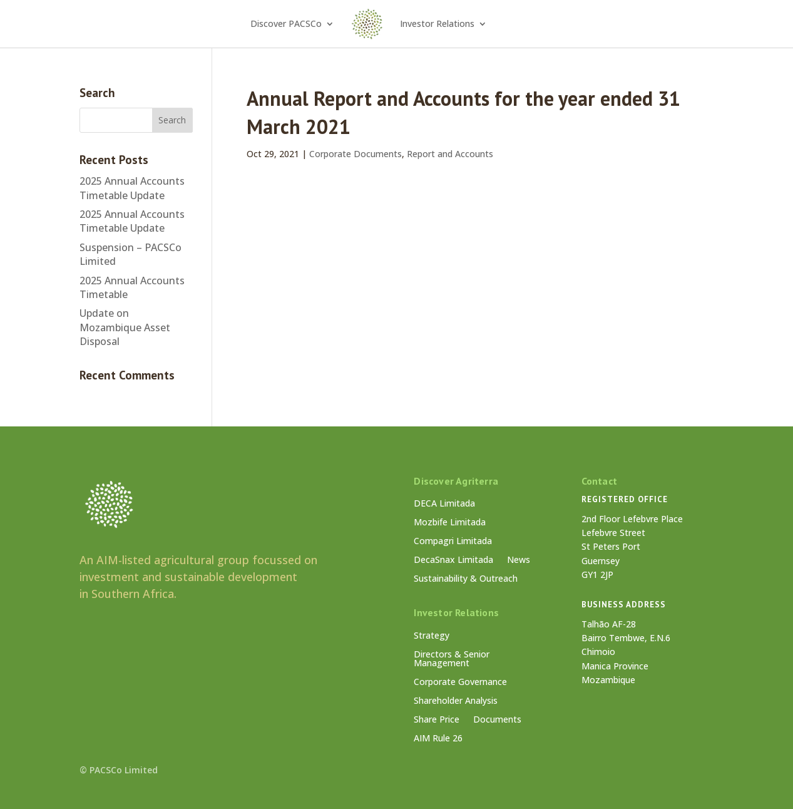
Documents (497, 720)
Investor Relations (437, 23)
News (518, 560)
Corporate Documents (355, 154)
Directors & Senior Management (451, 659)
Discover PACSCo (286, 23)
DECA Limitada (444, 504)
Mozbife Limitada (450, 523)
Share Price (436, 720)
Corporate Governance (460, 683)
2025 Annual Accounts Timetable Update (132, 188)
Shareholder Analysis (456, 701)
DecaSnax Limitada (453, 560)
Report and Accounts (450, 154)
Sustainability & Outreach (466, 579)
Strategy (431, 636)
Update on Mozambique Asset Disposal (124, 327)
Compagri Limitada (453, 542)
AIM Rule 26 (438, 739)
